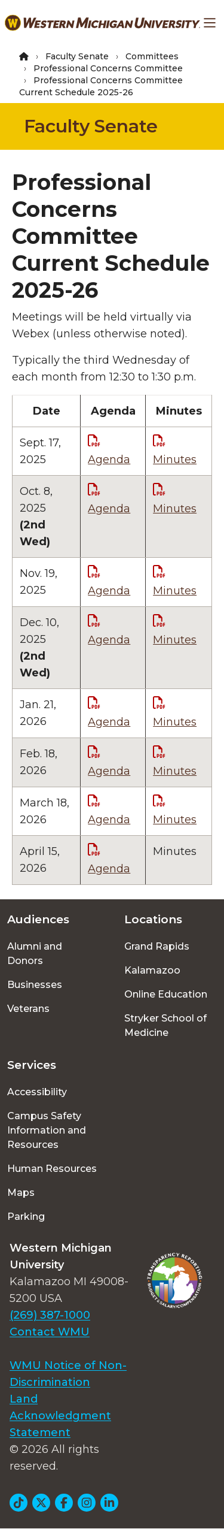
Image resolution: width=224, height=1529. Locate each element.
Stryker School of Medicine (165, 1025)
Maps (21, 1192)
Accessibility (37, 1092)
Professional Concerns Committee (108, 68)
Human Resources (52, 1168)
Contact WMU (50, 1331)
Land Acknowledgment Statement (60, 1415)
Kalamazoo (152, 970)
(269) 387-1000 (50, 1315)
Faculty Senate (77, 56)
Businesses (34, 984)
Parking (26, 1216)
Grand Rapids (156, 946)
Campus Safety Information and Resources (46, 1130)
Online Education (165, 994)
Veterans (28, 1008)
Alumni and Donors (34, 953)
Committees (152, 56)
